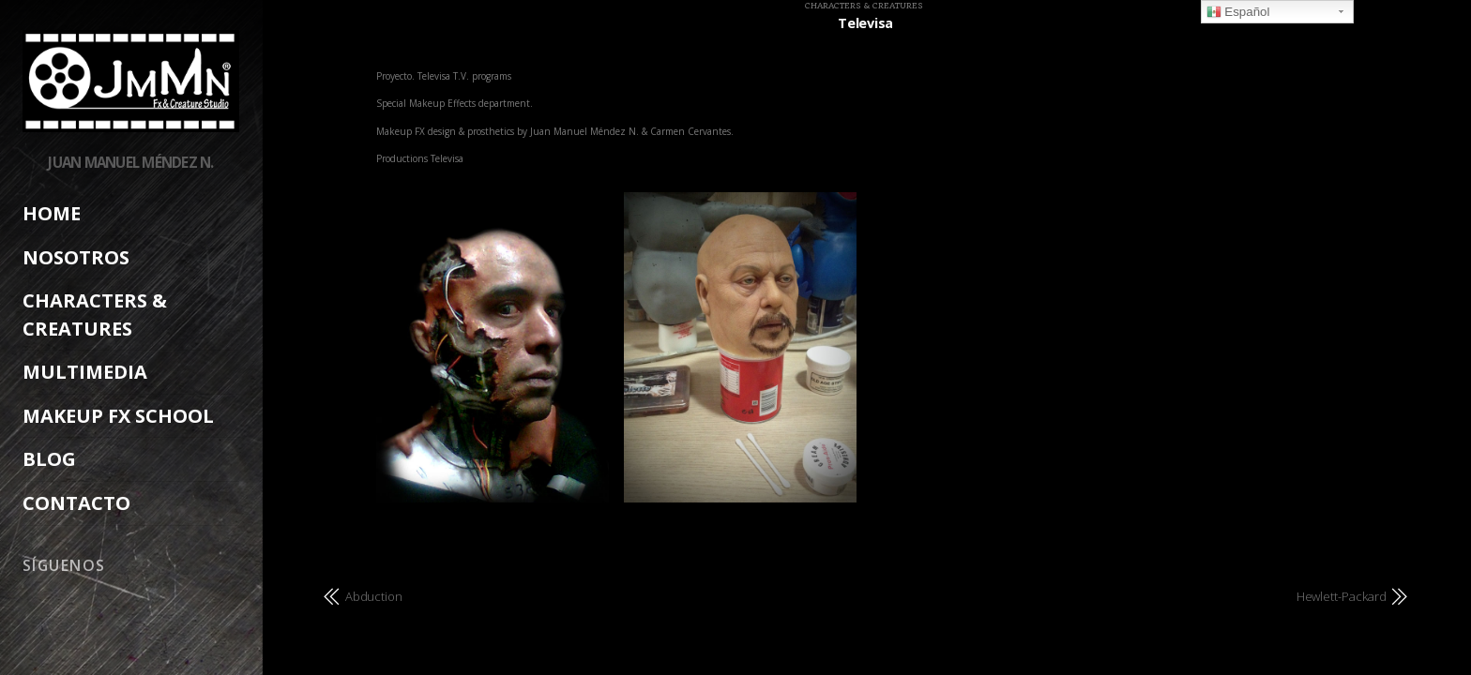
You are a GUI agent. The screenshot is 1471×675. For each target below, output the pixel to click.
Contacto (76, 503)
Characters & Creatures (864, 5)
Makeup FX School (118, 415)
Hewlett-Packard (1342, 596)
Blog (49, 459)
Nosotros (76, 257)
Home (52, 213)
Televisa (865, 23)
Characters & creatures (95, 314)
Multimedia (85, 371)
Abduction (373, 596)
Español (1238, 12)
